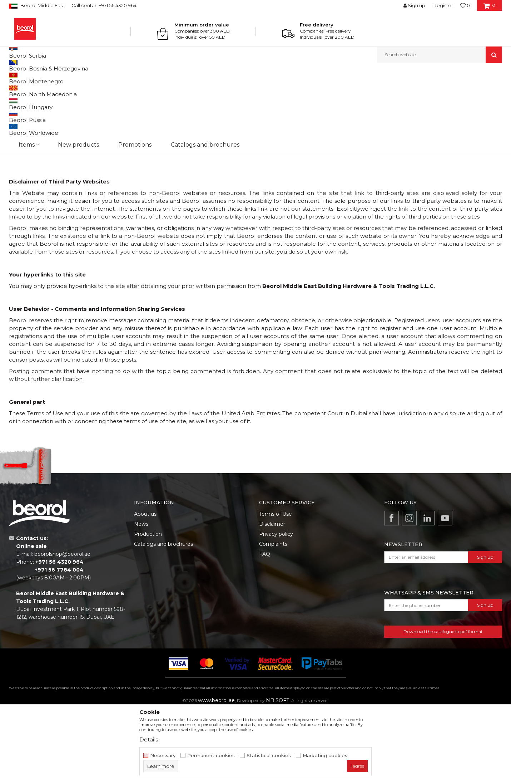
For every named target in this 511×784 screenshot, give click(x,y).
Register (443, 5)
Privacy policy (276, 607)
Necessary (162, 755)
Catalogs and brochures (163, 617)
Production (148, 607)
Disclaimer (272, 597)
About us (145, 587)
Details (148, 739)
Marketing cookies (325, 755)
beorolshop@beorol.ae (62, 627)
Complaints (273, 617)
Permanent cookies (211, 755)
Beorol (15, 78)
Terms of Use (275, 587)
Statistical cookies (269, 755)
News (141, 597)
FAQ (264, 627)
